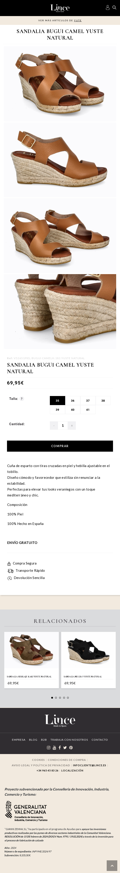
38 (103, 400)
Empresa (18, 739)
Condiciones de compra (67, 759)
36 (72, 400)
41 (88, 409)
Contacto (100, 739)
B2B (44, 739)
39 (57, 409)
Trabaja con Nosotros (69, 739)
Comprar (60, 446)
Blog (33, 739)
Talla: (16, 398)
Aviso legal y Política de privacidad (41, 765)
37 (88, 400)
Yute (78, 20)
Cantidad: (17, 424)
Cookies (38, 759)
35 (57, 400)
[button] (52, 698)
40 (72, 409)
